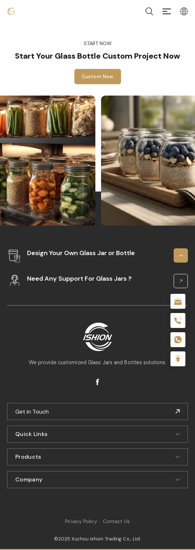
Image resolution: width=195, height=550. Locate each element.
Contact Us (116, 521)
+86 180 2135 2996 (177, 320)
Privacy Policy (81, 521)
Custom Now (98, 76)
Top (177, 358)
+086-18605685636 (177, 339)
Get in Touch (32, 411)
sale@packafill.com (177, 301)
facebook (97, 382)
